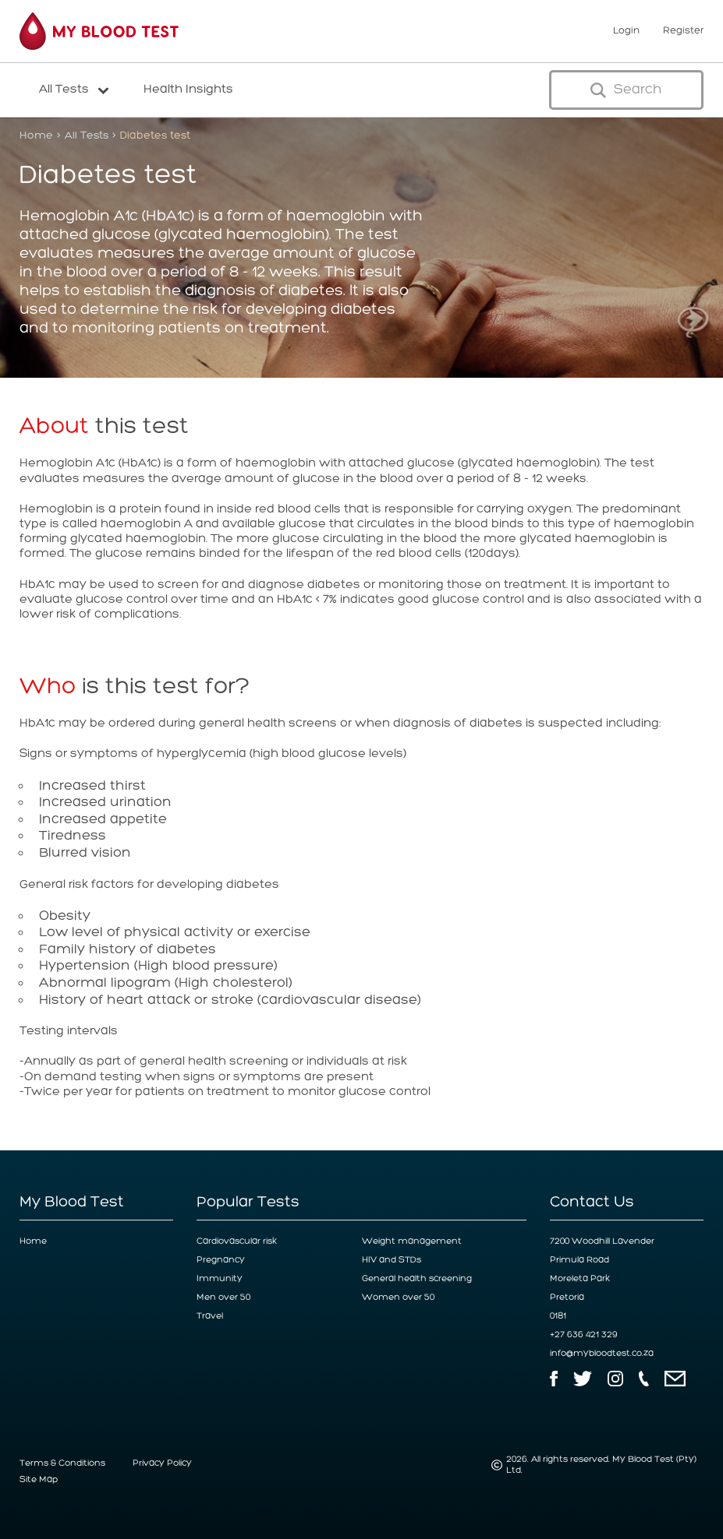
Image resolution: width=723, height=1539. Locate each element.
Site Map (38, 1479)
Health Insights (188, 89)
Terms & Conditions (62, 1463)
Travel (210, 1316)
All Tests (86, 135)
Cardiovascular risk (237, 1241)
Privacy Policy (162, 1463)
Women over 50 (398, 1297)
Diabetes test (155, 135)
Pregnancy (221, 1260)
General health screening (417, 1279)
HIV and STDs (391, 1260)
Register (683, 31)
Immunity (220, 1279)
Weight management (412, 1241)
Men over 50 (223, 1297)
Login (626, 31)
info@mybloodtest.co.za (602, 1353)
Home (36, 135)
